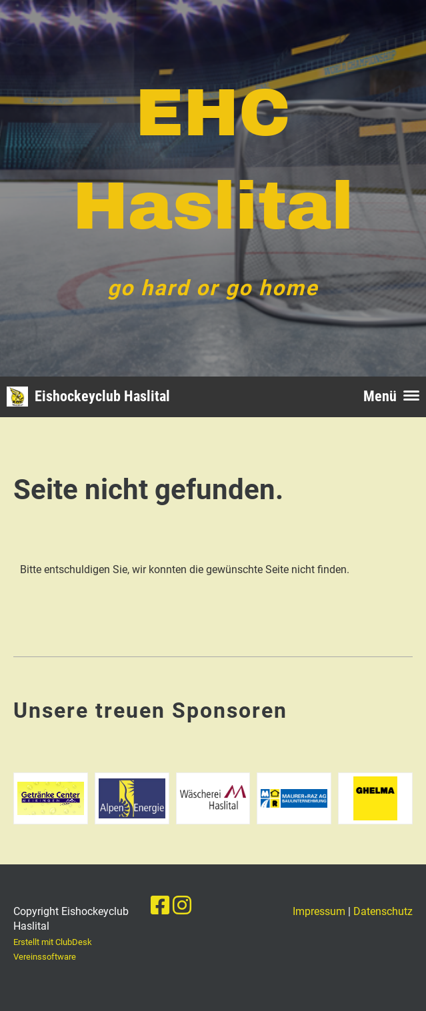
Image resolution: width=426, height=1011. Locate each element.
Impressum (319, 911)
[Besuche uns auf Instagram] (182, 905)
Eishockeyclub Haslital (102, 396)
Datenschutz (383, 911)
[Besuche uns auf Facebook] (160, 905)
